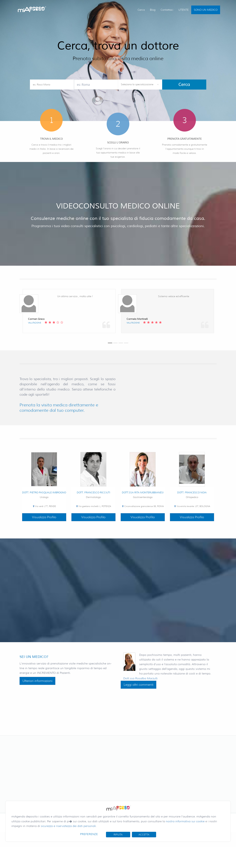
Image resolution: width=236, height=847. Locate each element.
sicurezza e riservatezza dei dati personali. (68, 826)
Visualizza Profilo (44, 517)
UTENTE (183, 9)
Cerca (141, 9)
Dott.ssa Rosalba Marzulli (140, 678)
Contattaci (167, 9)
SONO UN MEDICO (206, 9)
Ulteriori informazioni (37, 681)
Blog (152, 9)
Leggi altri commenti (138, 685)
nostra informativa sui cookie (185, 821)
